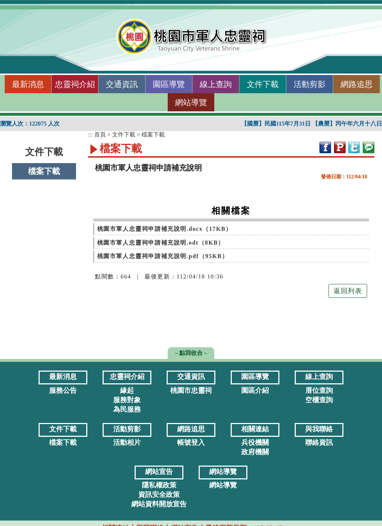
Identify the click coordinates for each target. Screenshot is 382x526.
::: (3, 84)
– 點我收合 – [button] (191, 353)
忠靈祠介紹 (75, 84)
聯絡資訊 (319, 442)
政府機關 (255, 452)
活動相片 (127, 442)
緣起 (127, 390)
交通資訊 (122, 84)
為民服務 (127, 409)
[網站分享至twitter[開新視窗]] (354, 146)
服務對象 (127, 400)
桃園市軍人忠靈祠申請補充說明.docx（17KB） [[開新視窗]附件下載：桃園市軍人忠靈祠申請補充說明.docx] (164, 229)
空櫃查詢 (319, 400)
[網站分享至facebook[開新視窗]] (325, 146)
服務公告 (63, 390)
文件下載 (263, 84)
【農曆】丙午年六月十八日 (347, 123)
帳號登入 (191, 442)
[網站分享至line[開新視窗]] (368, 146)
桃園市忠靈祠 (191, 390)
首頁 (100, 134)
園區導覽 (169, 84)
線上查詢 (216, 84)
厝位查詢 (319, 390)
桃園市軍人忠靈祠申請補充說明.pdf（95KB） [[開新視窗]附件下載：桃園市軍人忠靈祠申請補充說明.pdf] (162, 256)
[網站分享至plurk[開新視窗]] (340, 146)
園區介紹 (255, 390)
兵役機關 (255, 442)
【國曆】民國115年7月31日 (276, 123)
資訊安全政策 (159, 494)
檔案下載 (44, 171)
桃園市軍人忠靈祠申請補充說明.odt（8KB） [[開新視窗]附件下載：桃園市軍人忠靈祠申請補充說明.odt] (160, 243)
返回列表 (348, 290)
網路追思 (357, 84)
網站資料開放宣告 (159, 504)
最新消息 (28, 84)
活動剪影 (310, 84)
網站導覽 (191, 102)
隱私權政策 (159, 485)
